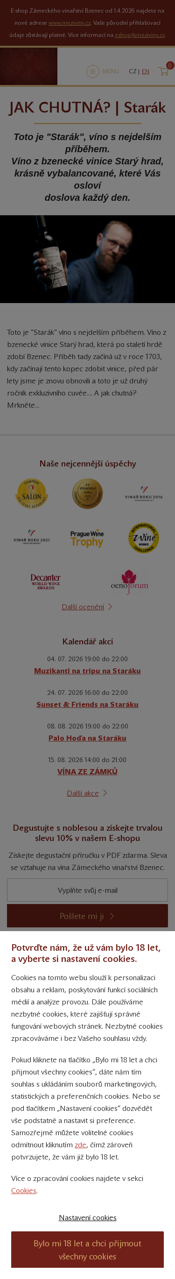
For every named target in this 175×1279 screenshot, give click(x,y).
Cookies (23, 1190)
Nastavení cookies (88, 1217)
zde (80, 1144)
